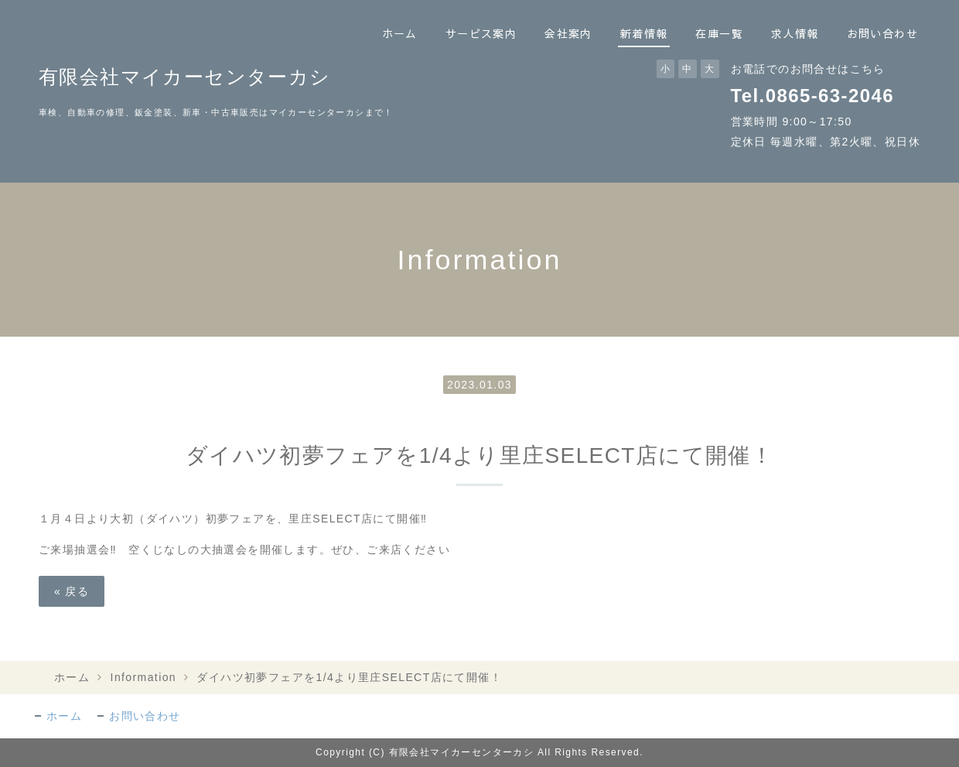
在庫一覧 (719, 33)
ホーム (400, 33)
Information (143, 677)
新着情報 (644, 33)
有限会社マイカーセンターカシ (185, 76)
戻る (71, 591)
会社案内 (568, 33)
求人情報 (795, 33)
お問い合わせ (882, 33)
